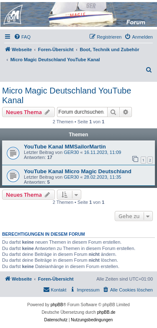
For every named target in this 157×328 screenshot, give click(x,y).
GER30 (71, 152)
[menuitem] (22, 37)
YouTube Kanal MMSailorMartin (65, 146)
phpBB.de (106, 312)
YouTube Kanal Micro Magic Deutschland (77, 171)
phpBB (57, 304)
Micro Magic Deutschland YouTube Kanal (66, 95)
